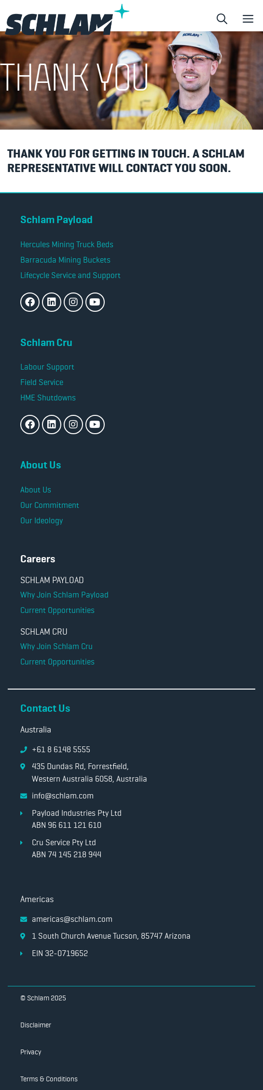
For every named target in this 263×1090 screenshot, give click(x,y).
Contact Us (45, 708)
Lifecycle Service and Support (70, 275)
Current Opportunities (57, 610)
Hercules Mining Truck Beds (66, 244)
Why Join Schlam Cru (56, 646)
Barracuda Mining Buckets (65, 260)
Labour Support (48, 367)
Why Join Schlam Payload (64, 594)
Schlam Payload (56, 219)
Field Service (41, 382)
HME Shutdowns (48, 397)
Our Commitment (49, 505)
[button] (222, 19)
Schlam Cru (46, 342)
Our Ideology (41, 520)
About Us (40, 464)
